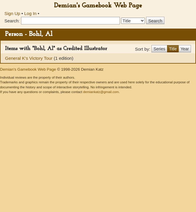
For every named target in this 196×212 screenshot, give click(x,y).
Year (185, 49)
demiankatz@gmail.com (101, 92)
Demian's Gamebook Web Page (98, 5)
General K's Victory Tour (29, 58)
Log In (30, 13)
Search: (12, 20)
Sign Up (12, 13)
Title (173, 49)
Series (159, 49)
